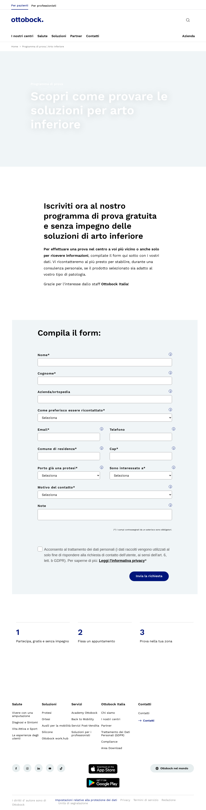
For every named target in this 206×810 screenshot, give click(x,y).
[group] (103, 109)
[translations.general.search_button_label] (188, 20)
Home (14, 46)
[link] (22, 36)
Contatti (144, 704)
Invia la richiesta (149, 576)
